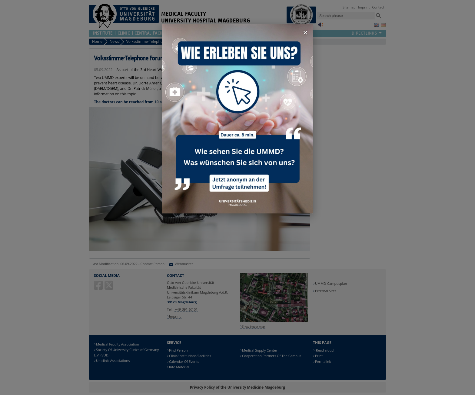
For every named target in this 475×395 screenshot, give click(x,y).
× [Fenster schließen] (305, 32)
